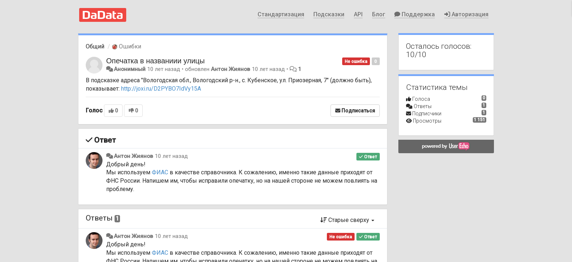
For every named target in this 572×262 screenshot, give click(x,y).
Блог (378, 14)
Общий (95, 46)
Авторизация (466, 14)
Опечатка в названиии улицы (155, 61)
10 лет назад (171, 156)
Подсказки (328, 14)
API (358, 14)
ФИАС (160, 172)
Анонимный (130, 69)
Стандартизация (281, 14)
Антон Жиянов (230, 69)
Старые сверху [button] (347, 220)
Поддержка (414, 14)
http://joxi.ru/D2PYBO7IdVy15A (161, 88)
